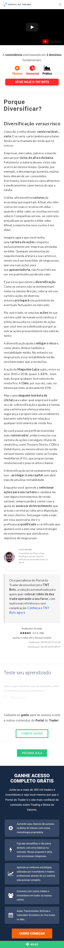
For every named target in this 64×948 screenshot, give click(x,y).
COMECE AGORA (32, 733)
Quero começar (32, 933)
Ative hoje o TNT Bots (32, 82)
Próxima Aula (32, 753)
